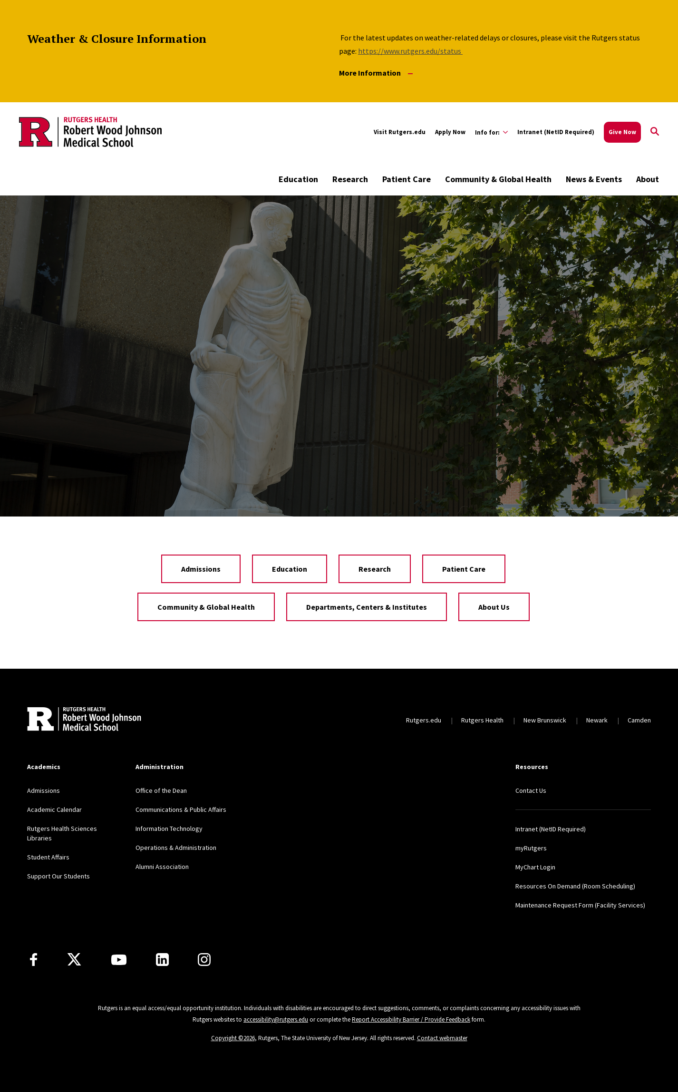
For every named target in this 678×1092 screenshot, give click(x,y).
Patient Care (406, 179)
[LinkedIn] (162, 959)
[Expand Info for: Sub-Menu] (491, 132)
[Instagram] (204, 959)
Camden (639, 720)
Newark (597, 720)
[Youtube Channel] (118, 960)
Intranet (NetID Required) (555, 132)
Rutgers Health (482, 720)
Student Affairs (48, 857)
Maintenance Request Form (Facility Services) (580, 905)
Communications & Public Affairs (181, 809)
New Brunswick (544, 720)
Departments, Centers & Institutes (366, 607)
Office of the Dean (161, 790)
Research (350, 179)
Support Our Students (58, 876)
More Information (376, 73)
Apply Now (450, 132)
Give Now (622, 132)
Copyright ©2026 (233, 1038)
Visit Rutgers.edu (400, 132)
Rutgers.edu (423, 720)
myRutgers (531, 848)
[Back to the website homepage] (90, 131)
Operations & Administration (176, 847)
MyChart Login (535, 867)
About (647, 179)
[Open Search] (654, 132)
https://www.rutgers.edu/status (410, 51)
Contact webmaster (442, 1038)
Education (298, 179)
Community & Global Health (498, 179)
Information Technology (169, 828)
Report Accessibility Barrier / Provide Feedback (411, 1019)
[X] (74, 960)
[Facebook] (33, 959)
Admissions (201, 569)
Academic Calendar (54, 809)
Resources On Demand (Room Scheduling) (575, 886)
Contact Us (530, 790)
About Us (494, 607)
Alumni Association (162, 866)
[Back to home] (84, 720)
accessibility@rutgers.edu (275, 1019)
